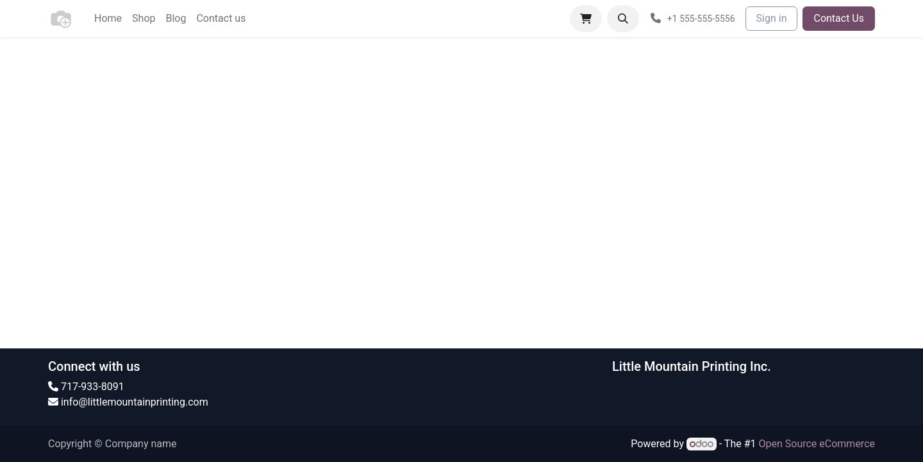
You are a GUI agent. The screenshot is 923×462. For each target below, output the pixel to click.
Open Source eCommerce (816, 444)
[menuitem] (108, 18)
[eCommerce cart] (586, 18)
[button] (623, 18)
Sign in (771, 18)
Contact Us (838, 18)
